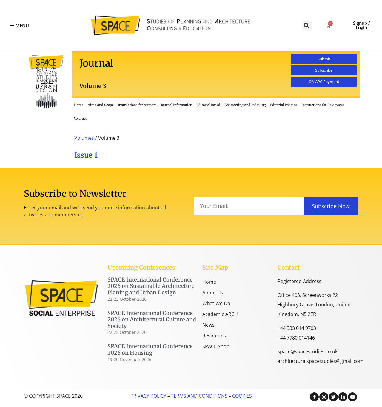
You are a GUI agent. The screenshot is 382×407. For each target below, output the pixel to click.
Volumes (80, 118)
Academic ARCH (220, 314)
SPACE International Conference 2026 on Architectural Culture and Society (151, 319)
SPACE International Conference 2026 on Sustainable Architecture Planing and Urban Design (151, 286)
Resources (214, 335)
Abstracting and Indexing (245, 105)
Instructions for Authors (137, 105)
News (208, 325)
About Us (212, 292)
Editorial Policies (283, 105)
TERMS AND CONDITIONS (198, 396)
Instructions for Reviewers (322, 105)
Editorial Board (208, 105)
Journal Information (176, 105)
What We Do (216, 303)
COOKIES (242, 396)
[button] (307, 25)
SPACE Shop (215, 346)
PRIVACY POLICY (148, 396)
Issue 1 (86, 155)
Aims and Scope (101, 105)
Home (79, 105)
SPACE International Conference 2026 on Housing (150, 349)
